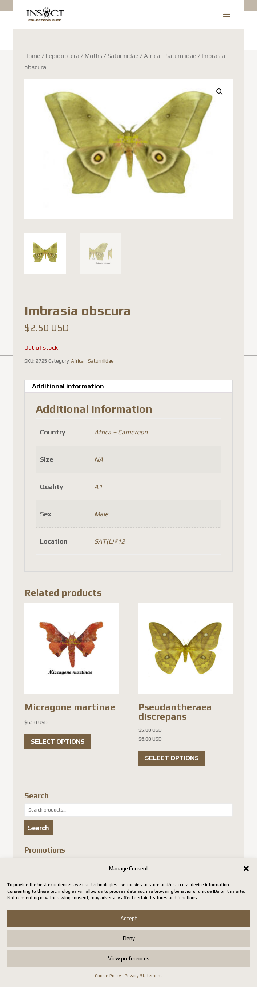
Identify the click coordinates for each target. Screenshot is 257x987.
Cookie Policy (108, 975)
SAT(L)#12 (109, 541)
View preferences (128, 958)
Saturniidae (123, 55)
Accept (128, 918)
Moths (93, 55)
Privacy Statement (143, 975)
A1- (99, 486)
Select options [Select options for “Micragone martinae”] (58, 741)
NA (98, 459)
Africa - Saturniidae (170, 55)
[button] (246, 868)
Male (101, 514)
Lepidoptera (62, 55)
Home (32, 55)
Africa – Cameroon (121, 432)
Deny (129, 938)
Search (38, 828)
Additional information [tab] (68, 386)
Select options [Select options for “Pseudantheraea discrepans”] (172, 758)
